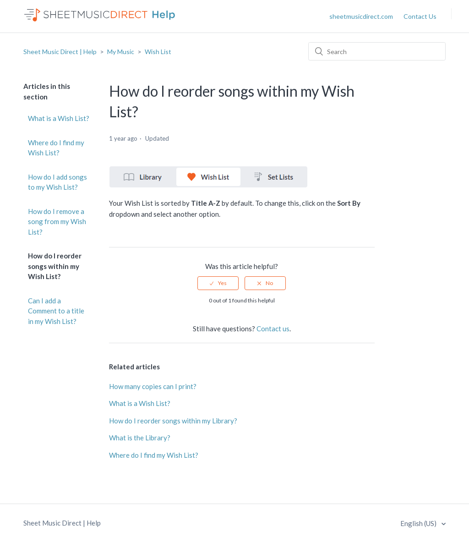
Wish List (158, 51)
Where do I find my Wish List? (56, 147)
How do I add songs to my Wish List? (57, 182)
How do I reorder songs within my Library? (173, 421)
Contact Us (420, 16)
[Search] (377, 51)
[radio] (218, 283)
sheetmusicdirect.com (361, 16)
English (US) (419, 523)
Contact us (272, 328)
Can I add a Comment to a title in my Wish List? (56, 310)
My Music (120, 51)
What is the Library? (139, 437)
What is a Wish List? (58, 118)
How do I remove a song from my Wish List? (57, 221)
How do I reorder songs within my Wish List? (55, 266)
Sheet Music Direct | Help (60, 51)
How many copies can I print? (152, 386)
